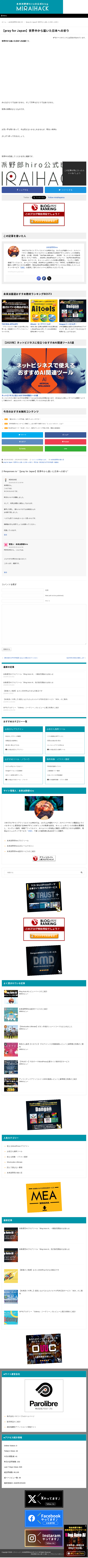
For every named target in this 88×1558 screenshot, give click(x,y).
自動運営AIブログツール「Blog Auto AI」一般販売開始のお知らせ (28, 674)
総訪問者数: (9, 1472)
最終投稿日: (9, 1483)
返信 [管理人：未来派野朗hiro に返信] (5, 572)
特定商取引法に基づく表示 (39, 1554)
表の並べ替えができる (12, 745)
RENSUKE (13, 479)
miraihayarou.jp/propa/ (16, 272)
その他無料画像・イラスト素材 (58, 779)
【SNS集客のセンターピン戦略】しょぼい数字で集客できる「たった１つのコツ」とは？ (33, 423)
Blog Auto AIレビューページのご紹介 (33, 991)
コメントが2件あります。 (40, 459)
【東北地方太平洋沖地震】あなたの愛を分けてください (21, 658)
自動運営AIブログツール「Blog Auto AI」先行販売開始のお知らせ (28, 682)
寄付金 (36, 462)
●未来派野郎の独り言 (57, 459)
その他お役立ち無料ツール (57, 749)
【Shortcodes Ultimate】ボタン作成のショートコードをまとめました (45, 1026)
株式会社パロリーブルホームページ (20, 1416)
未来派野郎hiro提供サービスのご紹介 (21, 851)
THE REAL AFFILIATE (10, 324)
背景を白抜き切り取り (54, 740)
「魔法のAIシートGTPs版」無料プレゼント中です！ (22, 419)
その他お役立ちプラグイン (15, 749)
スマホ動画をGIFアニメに (55, 736)
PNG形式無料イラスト (54, 766)
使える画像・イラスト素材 (17, 1157)
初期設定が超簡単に (12, 740)
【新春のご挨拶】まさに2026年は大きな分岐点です (23, 691)
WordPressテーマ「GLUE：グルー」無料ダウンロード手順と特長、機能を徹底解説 (32, 428)
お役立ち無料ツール (14, 1151)
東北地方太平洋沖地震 (46, 462)
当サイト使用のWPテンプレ (14, 775)
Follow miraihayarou (56, 197)
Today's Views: (10, 1451)
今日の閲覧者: (9, 1456)
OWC (23, 267)
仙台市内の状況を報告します (75, 658)
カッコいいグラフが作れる (55, 745)
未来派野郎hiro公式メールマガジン (20, 846)
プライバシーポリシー (57, 1554)
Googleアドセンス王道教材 (14, 771)
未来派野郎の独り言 (14, 1173)
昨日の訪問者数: (10, 1462)
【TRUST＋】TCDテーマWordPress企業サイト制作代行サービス (44, 1061)
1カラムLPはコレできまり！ (14, 766)
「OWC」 (30, 831)
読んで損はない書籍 (14, 1167)
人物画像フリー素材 (53, 771)
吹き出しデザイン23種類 (13, 736)
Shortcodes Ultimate (14, 1162)
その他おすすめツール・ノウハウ (17, 779)
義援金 (56, 462)
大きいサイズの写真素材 (54, 775)
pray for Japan (7, 462)
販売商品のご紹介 (14, 1422)
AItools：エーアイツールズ (40, 324)
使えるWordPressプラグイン (18, 1146)
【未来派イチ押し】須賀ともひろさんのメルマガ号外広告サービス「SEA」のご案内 (35, 699)
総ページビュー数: (11, 1478)
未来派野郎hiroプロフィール (18, 841)
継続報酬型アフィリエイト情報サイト (21, 1427)
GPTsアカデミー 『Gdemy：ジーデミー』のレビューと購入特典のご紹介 (31, 707)
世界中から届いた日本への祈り (23, 462)
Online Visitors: (10, 1446)
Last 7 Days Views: (11, 1467)
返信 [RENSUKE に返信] (5, 535)
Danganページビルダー (68, 324)
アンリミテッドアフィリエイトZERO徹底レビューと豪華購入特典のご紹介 (48, 1079)
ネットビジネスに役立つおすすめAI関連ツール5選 (20, 395)
